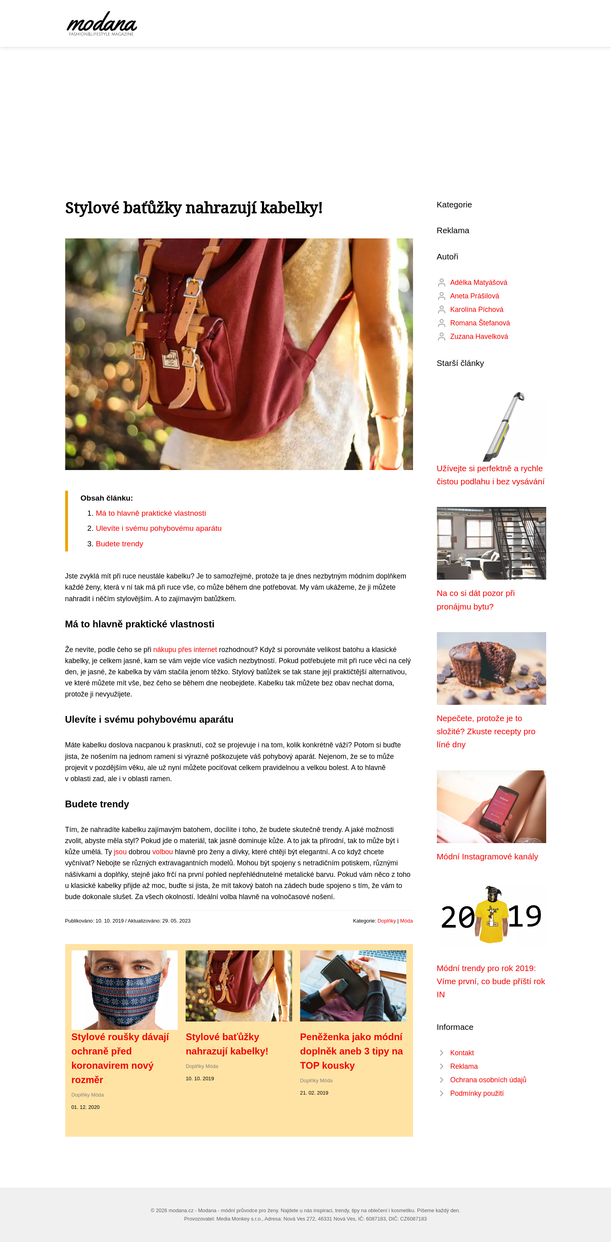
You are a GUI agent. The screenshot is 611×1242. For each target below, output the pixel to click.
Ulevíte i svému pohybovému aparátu (159, 528)
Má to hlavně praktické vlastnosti (151, 513)
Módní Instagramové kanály (487, 856)
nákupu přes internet (185, 650)
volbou (162, 852)
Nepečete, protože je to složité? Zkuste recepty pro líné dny (486, 731)
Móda (406, 921)
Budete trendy (119, 544)
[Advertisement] (305, 106)
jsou (120, 852)
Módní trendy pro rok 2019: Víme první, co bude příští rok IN (491, 981)
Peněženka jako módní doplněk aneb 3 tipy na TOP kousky (351, 1051)
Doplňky (387, 921)
